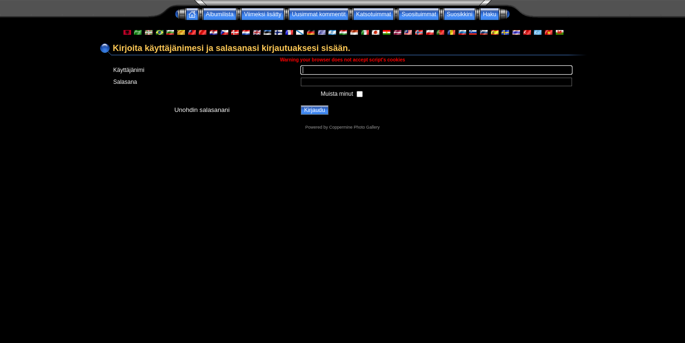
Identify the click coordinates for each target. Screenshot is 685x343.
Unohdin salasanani (202, 109)
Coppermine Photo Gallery (354, 127)
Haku (489, 14)
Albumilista (220, 14)
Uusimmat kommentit (319, 14)
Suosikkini (459, 14)
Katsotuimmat (373, 14)
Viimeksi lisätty (262, 14)
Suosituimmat (418, 14)
